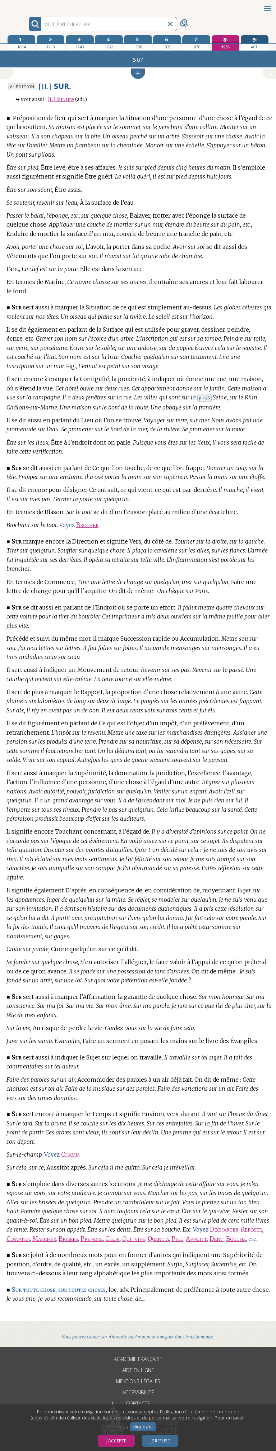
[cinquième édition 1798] (138, 42)
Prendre (91, 1239)
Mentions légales (138, 1381)
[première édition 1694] (21, 42)
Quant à (158, 1239)
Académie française (138, 1359)
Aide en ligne (138, 1370)
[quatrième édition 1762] (109, 42)
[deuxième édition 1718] (50, 42)
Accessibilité (138, 1392)
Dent (217, 1239)
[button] (138, 73)
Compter (18, 1239)
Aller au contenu (28, 6)
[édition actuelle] (254, 43)
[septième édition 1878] (196, 42)
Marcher (44, 1239)
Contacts (138, 1403)
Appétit (196, 1239)
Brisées (68, 1239)
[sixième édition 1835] (167, 42)
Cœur (112, 1239)
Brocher (87, 525)
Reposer (251, 1229)
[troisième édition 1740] (79, 42)
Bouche (236, 1239)
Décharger (224, 1229)
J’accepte (116, 1441)
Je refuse (160, 1441)
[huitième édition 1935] (225, 43)
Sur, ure (60, 99)
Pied (177, 1239)
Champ (70, 1154)
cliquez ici (143, 1427)
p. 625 (204, 397)
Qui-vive (133, 1239)
